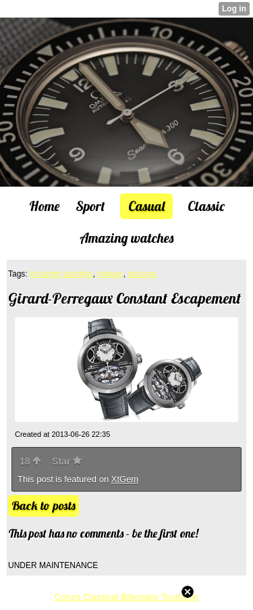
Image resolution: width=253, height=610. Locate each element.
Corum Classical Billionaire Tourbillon (127, 597)
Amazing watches (60, 274)
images (110, 274)
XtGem (124, 479)
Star (67, 461)
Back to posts (43, 505)
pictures (142, 274)
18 (30, 461)
